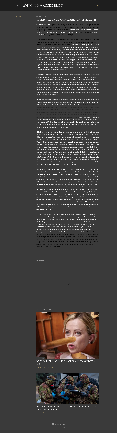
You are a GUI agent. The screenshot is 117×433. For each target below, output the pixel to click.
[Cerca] (98, 5)
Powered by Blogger (58, 424)
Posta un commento (48, 367)
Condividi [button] (19, 16)
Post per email (46, 254)
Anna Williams (64, 427)
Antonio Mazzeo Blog (43, 5)
